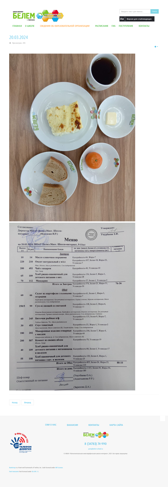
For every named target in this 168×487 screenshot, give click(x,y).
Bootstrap (12, 468)
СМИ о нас (50, 424)
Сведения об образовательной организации (66, 25)
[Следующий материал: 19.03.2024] (28, 402)
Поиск (154, 11)
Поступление (127, 25)
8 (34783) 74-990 (96, 444)
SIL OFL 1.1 (35, 471)
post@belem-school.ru (95, 449)
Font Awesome (14, 471)
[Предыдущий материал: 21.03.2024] (14, 402)
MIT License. (59, 468)
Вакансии (72, 424)
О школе (31, 25)
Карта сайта (116, 424)
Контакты (144, 25)
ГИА (114, 25)
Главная (17, 25)
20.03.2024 (18, 37)
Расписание (101, 25)
